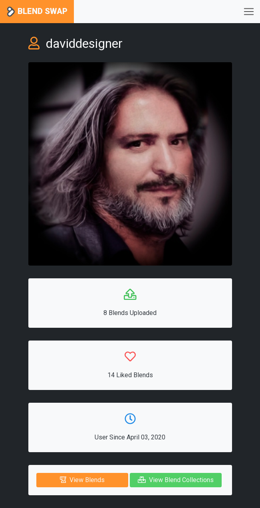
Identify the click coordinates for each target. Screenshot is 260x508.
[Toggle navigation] (249, 12)
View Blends (82, 480)
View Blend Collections (176, 480)
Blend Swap (36, 12)
